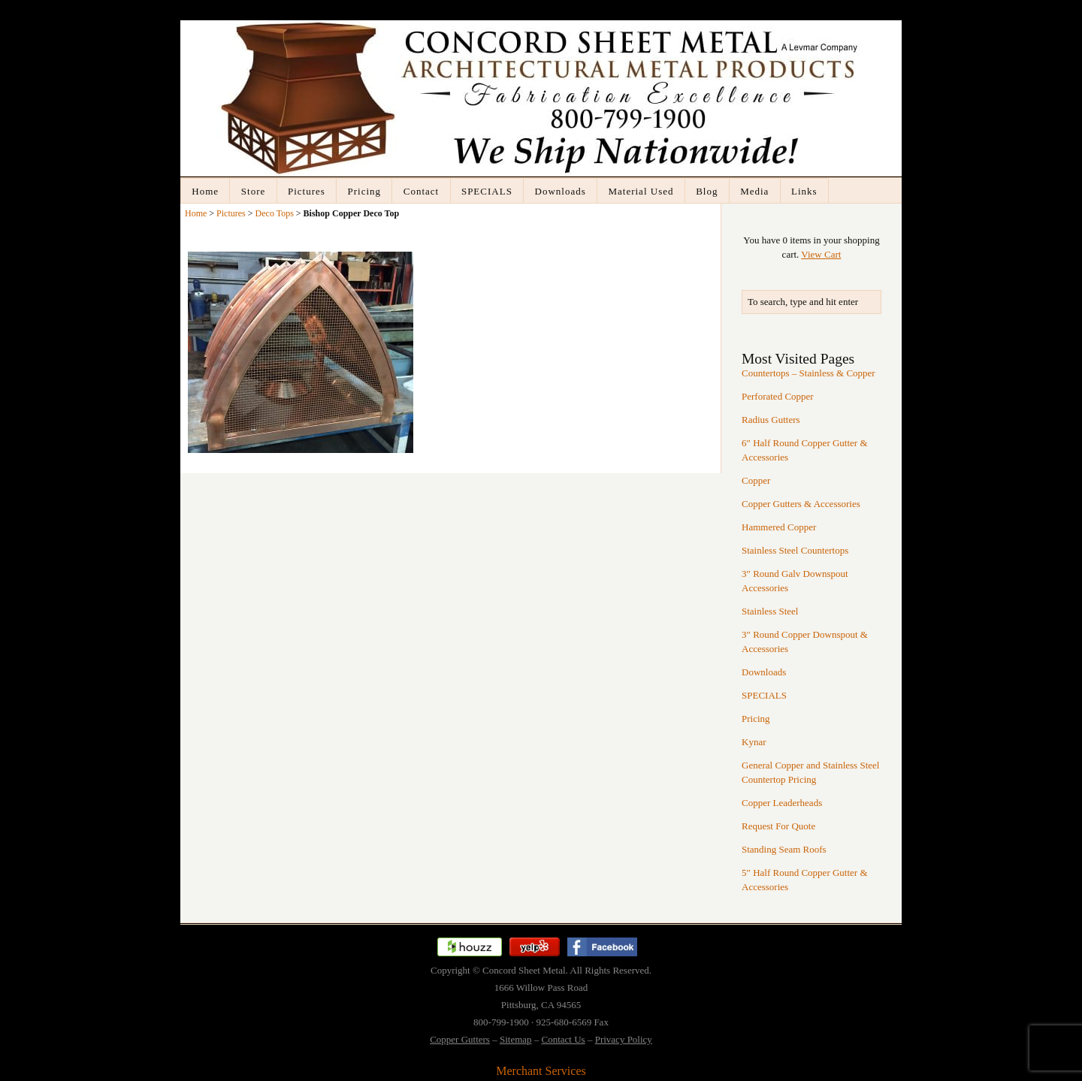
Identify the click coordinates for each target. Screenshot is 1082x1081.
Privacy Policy (623, 1039)
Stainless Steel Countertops (795, 550)
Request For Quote (778, 826)
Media (754, 191)
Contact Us (563, 1039)
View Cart (821, 254)
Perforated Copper (778, 396)
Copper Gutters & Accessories (801, 503)
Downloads (560, 191)
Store (253, 191)
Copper (756, 480)
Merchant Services (541, 1070)
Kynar (754, 741)
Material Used (640, 191)
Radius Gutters (771, 419)
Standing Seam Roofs (784, 849)
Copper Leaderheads (782, 802)
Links (804, 191)
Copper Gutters (460, 1039)
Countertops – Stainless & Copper (808, 373)
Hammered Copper (779, 527)
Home (205, 191)
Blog (707, 191)
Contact (421, 191)
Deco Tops (274, 213)
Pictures (306, 191)
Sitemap (516, 1039)
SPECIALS (486, 191)
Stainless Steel (770, 611)
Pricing (365, 191)
